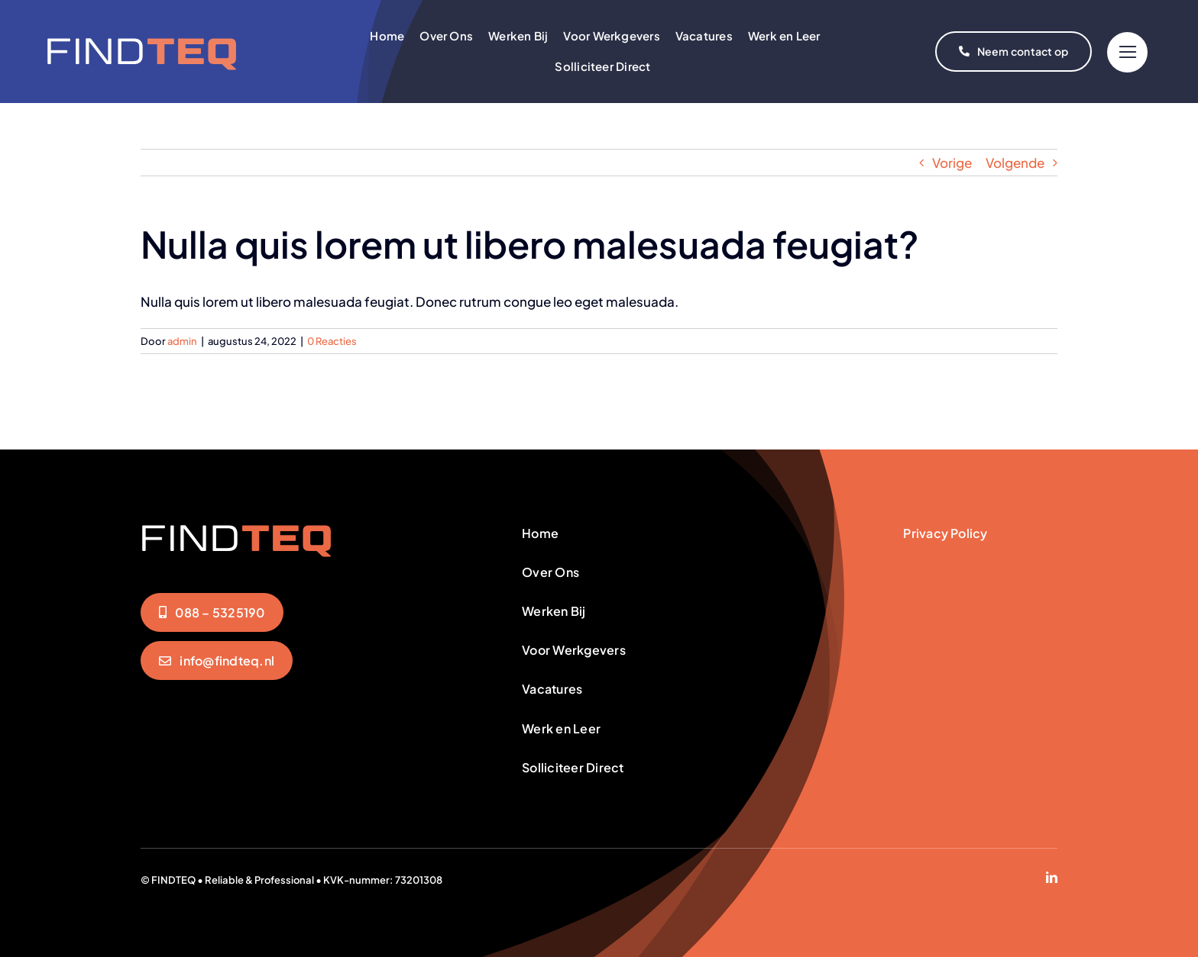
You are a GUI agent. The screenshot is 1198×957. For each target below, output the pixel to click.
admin (182, 341)
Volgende (1015, 162)
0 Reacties (332, 341)
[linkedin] (1051, 877)
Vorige (952, 162)
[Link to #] (1127, 52)
